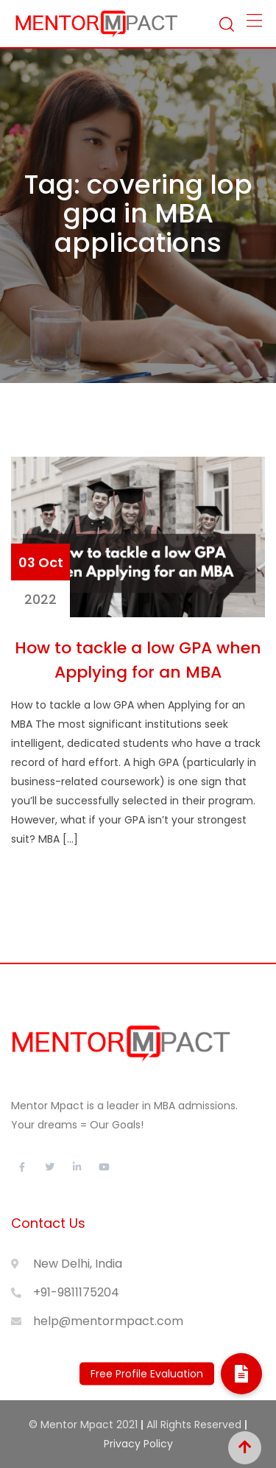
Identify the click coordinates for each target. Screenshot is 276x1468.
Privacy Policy (138, 1443)
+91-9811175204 (76, 1292)
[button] (241, 1373)
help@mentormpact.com (108, 1321)
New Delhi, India (77, 1263)
